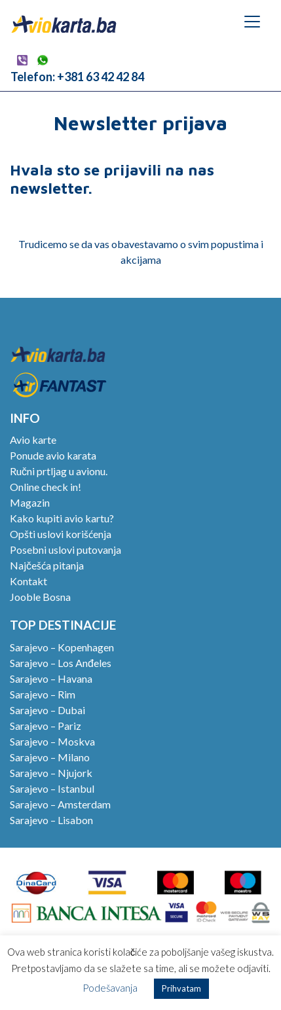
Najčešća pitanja (47, 565)
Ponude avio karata (53, 455)
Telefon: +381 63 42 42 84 (77, 76)
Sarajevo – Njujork (51, 773)
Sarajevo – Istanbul (52, 788)
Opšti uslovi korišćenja (60, 534)
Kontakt (28, 581)
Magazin (30, 502)
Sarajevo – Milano (50, 757)
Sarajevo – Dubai (47, 710)
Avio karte (33, 439)
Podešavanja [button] (110, 988)
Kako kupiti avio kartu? (62, 518)
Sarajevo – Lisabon (51, 820)
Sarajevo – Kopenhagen (62, 647)
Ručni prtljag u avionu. (58, 471)
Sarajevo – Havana (51, 678)
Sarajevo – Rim (42, 694)
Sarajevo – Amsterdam (60, 804)
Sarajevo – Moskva (52, 741)
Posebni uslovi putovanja (65, 549)
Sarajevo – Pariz (45, 725)
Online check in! (45, 486)
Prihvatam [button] (181, 988)
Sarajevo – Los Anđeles (60, 663)
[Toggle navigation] (252, 22)
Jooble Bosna (40, 596)
